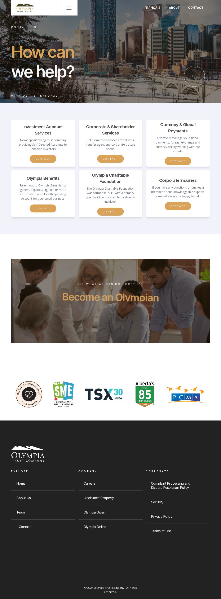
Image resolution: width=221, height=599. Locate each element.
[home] (22, 8)
